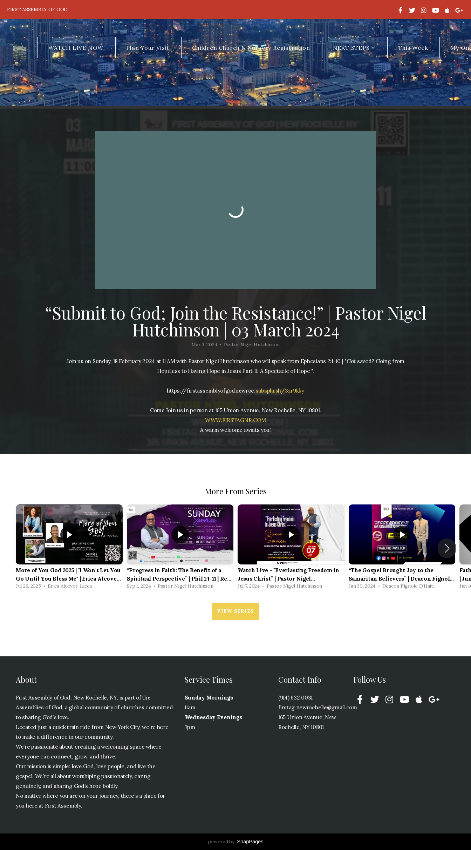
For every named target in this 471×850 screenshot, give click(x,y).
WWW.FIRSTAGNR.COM (235, 420)
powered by (236, 841)
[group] (69, 548)
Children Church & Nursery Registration (251, 47)
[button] (447, 548)
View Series (235, 611)
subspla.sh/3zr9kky (279, 390)
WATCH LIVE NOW (75, 47)
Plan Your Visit (147, 47)
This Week (413, 47)
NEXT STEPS (354, 47)
